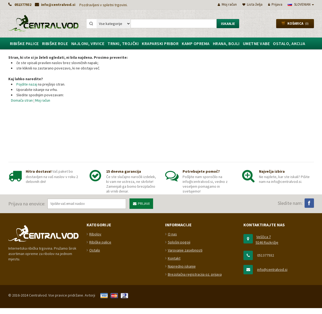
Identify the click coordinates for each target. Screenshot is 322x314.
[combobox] (174, 23)
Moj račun (42, 100)
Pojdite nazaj (26, 84)
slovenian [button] (301, 4)
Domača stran (22, 100)
